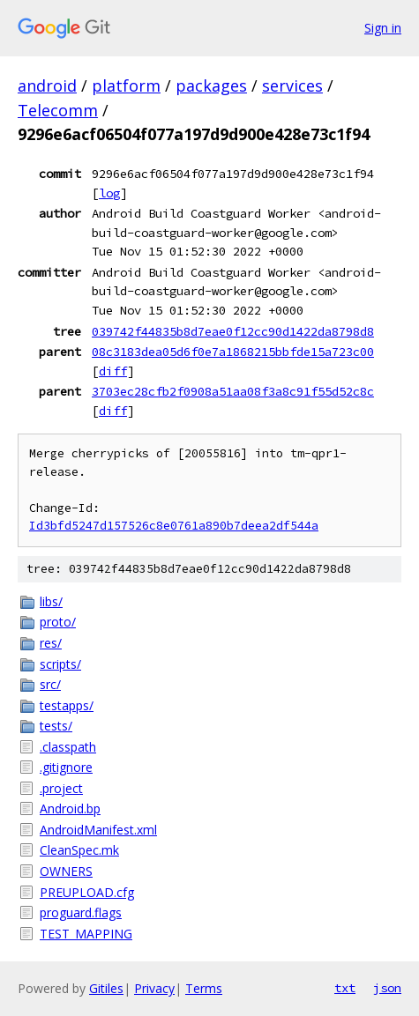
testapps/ (67, 705)
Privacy (154, 988)
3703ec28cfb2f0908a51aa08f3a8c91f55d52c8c (233, 391)
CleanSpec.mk (79, 850)
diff (113, 371)
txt (344, 988)
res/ (51, 642)
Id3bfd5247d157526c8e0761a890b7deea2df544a (173, 525)
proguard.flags (81, 912)
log (109, 193)
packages (211, 85)
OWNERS (66, 871)
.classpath (68, 746)
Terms (203, 988)
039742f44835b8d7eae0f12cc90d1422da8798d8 (233, 331)
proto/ (58, 621)
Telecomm (58, 110)
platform (126, 85)
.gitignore (66, 767)
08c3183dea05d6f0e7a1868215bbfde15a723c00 (233, 352)
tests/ (56, 725)
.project (61, 788)
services (292, 85)
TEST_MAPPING (86, 933)
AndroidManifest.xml (98, 829)
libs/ (51, 601)
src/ (50, 684)
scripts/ (60, 664)
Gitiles (106, 988)
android (47, 85)
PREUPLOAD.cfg (87, 892)
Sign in (382, 27)
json (387, 988)
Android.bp (70, 808)
